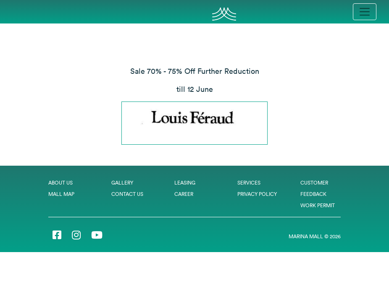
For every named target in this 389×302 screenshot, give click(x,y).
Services (248, 183)
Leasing (184, 183)
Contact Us (127, 194)
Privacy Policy (257, 194)
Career (183, 194)
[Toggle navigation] (364, 11)
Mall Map (61, 194)
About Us (60, 183)
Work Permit (317, 205)
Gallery (122, 183)
